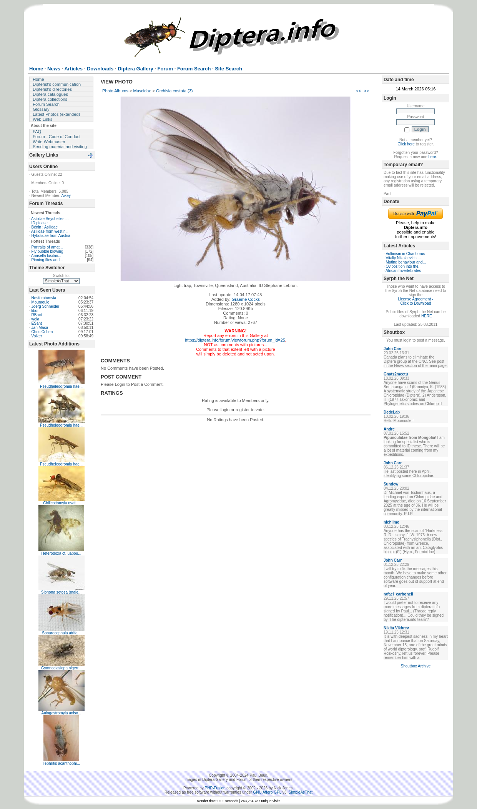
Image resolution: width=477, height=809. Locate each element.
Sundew (391, 484)
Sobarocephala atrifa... (61, 633)
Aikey (65, 195)
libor (35, 311)
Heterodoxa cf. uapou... (61, 553)
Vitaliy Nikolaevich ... (403, 258)
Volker (37, 336)
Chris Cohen (42, 332)
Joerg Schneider (46, 306)
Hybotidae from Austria (51, 236)
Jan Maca (40, 327)
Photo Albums (115, 90)
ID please (40, 223)
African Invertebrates (403, 271)
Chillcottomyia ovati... (61, 503)
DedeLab (392, 412)
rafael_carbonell (398, 594)
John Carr (393, 349)
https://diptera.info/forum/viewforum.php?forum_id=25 (235, 340)
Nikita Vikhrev (396, 628)
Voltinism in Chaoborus (405, 254)
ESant (37, 323)
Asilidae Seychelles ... (49, 219)
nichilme (391, 522)
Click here (405, 144)
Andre (389, 429)
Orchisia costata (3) (174, 90)
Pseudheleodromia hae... (61, 386)
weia (36, 319)
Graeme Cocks (246, 299)
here (432, 157)
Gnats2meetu (396, 374)
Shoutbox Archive (416, 666)
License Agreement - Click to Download (416, 301)
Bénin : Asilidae (45, 227)
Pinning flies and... (47, 260)
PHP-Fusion (215, 788)
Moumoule (41, 302)
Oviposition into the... (404, 266)
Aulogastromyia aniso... (61, 713)
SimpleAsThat (300, 792)
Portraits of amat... (47, 247)
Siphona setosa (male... (61, 592)
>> (366, 90)
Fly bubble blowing (47, 251)
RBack (37, 315)
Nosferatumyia (44, 298)
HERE (426, 316)
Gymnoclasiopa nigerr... (61, 668)
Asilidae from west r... (49, 231)
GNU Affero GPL (267, 792)
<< (358, 90)
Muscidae (142, 90)
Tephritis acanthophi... (61, 763)
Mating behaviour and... (406, 262)
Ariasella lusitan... (46, 256)
